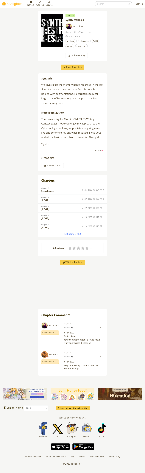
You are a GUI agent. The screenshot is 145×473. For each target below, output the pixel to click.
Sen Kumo (53, 354)
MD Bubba (78, 26)
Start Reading (72, 67)
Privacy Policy (114, 456)
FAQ (72, 456)
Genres (40, 3)
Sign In (139, 3)
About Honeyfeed (33, 456)
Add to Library (76, 55)
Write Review (72, 262)
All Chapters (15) (72, 233)
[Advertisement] (72, 287)
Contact (81, 456)
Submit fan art (52, 165)
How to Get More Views (55, 456)
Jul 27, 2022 (69, 332)
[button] (99, 150)
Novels (30, 3)
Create (49, 3)
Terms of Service (96, 456)
